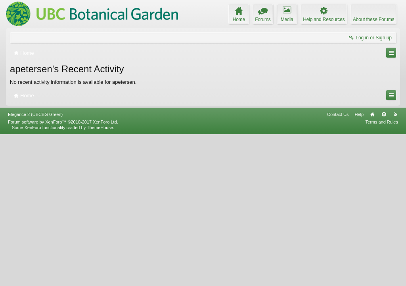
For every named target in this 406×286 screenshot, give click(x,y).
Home (372, 266)
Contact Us (338, 265)
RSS (395, 266)
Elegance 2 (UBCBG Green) (35, 265)
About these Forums (373, 19)
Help (359, 265)
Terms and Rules (381, 273)
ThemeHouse (100, 278)
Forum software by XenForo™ (63, 273)
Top (384, 266)
